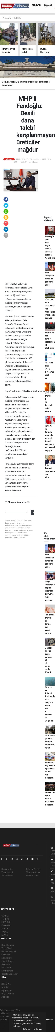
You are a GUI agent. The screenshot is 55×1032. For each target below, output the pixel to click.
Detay (26, 1029)
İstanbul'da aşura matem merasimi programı (50, 798)
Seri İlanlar (6, 967)
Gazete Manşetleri (9, 974)
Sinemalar (6, 964)
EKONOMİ (5, 922)
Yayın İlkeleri (7, 872)
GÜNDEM (36, 5)
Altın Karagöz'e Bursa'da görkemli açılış (49, 278)
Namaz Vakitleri (8, 951)
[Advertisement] (24, 263)
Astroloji (5, 997)
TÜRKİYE (5, 919)
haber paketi (5, 1022)
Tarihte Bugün (7, 961)
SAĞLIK (4, 928)
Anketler (5, 987)
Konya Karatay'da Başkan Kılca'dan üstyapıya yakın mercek (50, 590)
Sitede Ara (6, 984)
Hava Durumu (7, 945)
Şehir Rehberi (7, 971)
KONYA (4, 935)
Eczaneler (5, 955)
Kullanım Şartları (33, 869)
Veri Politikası (7, 875)
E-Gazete (5, 925)
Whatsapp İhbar (33, 872)
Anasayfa (7, 18)
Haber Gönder (32, 875)
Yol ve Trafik (7, 948)
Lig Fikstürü (6, 958)
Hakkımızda (6, 869)
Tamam (38, 1029)
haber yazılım (6, 1025)
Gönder (33, 512)
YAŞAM (4, 932)
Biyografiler (6, 990)
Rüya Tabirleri (7, 993)
